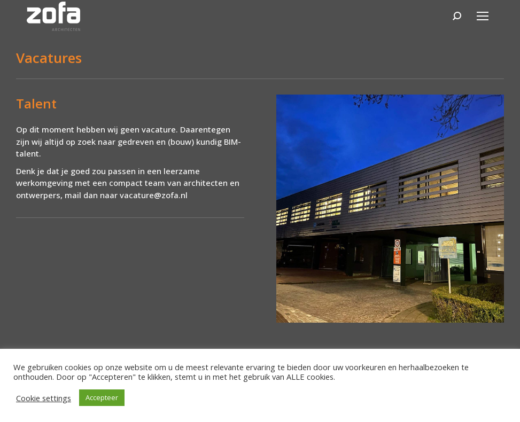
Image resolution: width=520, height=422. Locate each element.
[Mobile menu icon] (482, 16)
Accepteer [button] (102, 397)
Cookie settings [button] (43, 398)
